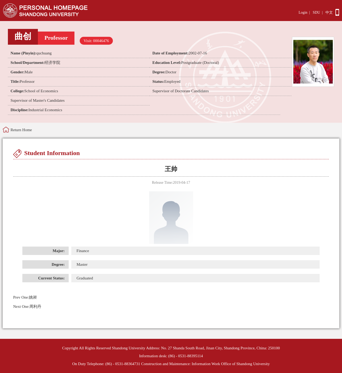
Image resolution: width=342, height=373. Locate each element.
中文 (329, 12)
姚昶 (25, 297)
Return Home (21, 130)
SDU (316, 12)
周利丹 (27, 306)
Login (303, 12)
